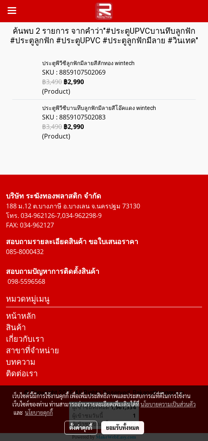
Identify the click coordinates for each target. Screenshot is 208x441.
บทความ (20, 361)
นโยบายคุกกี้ (39, 412)
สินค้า (16, 327)
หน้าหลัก (21, 315)
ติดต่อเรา (22, 373)
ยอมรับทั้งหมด (122, 427)
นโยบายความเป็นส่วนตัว (168, 404)
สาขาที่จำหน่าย (32, 350)
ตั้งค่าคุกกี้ (80, 427)
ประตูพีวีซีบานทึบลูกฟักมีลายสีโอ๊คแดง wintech (99, 108)
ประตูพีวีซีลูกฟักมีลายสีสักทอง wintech (88, 63)
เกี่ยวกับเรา (25, 338)
